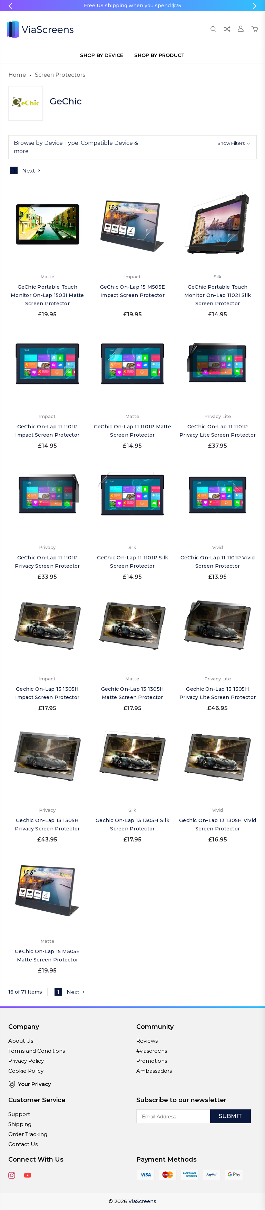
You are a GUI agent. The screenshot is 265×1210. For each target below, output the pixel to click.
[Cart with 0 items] (254, 29)
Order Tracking (27, 1134)
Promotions (151, 1061)
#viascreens (151, 1051)
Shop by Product (159, 55)
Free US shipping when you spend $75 (132, 5)
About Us (20, 1040)
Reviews (147, 1040)
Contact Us (23, 1144)
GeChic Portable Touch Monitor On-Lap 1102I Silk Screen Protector (217, 295)
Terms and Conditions (36, 1051)
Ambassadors (154, 1071)
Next (32, 170)
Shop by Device (101, 55)
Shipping (19, 1124)
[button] (132, 147)
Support (19, 1114)
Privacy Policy (26, 1061)
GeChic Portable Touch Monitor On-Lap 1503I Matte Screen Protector (47, 295)
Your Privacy (29, 1084)
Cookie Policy (25, 1071)
